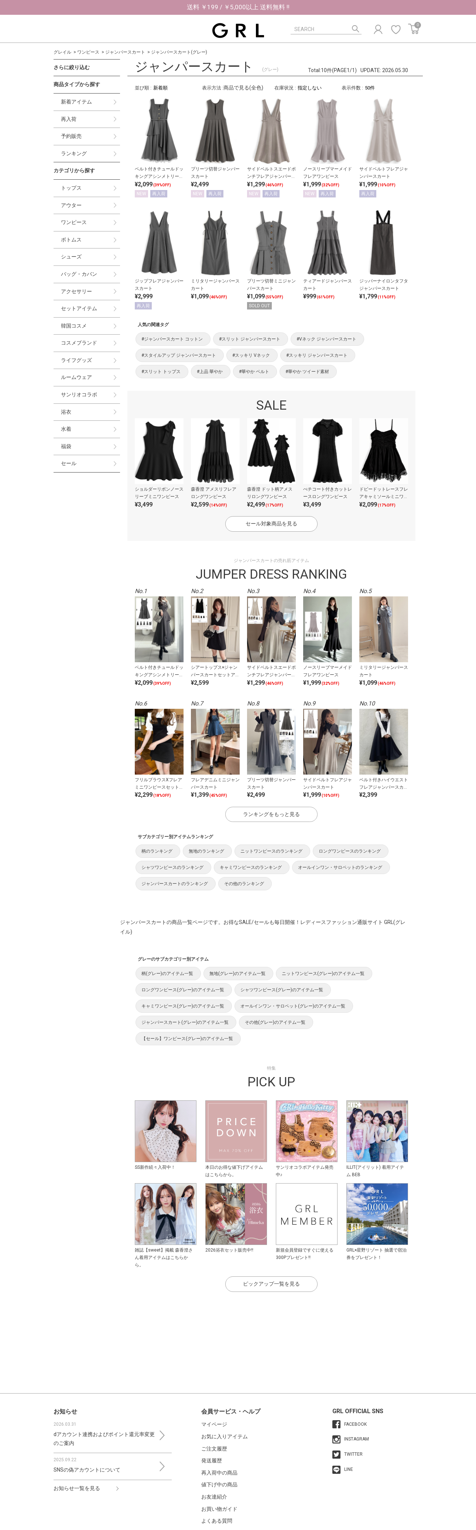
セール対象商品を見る (271, 524)
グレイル (62, 52)
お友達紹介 (214, 1497)
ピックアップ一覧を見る (271, 1284)
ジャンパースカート (125, 52)
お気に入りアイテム (224, 1436)
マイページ (214, 1424)
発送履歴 (211, 1460)
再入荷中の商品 (219, 1473)
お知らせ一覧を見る (77, 1488)
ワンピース (88, 52)
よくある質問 (216, 1521)
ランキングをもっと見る (271, 814)
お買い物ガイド (219, 1509)
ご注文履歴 (214, 1449)
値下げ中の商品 (219, 1484)
